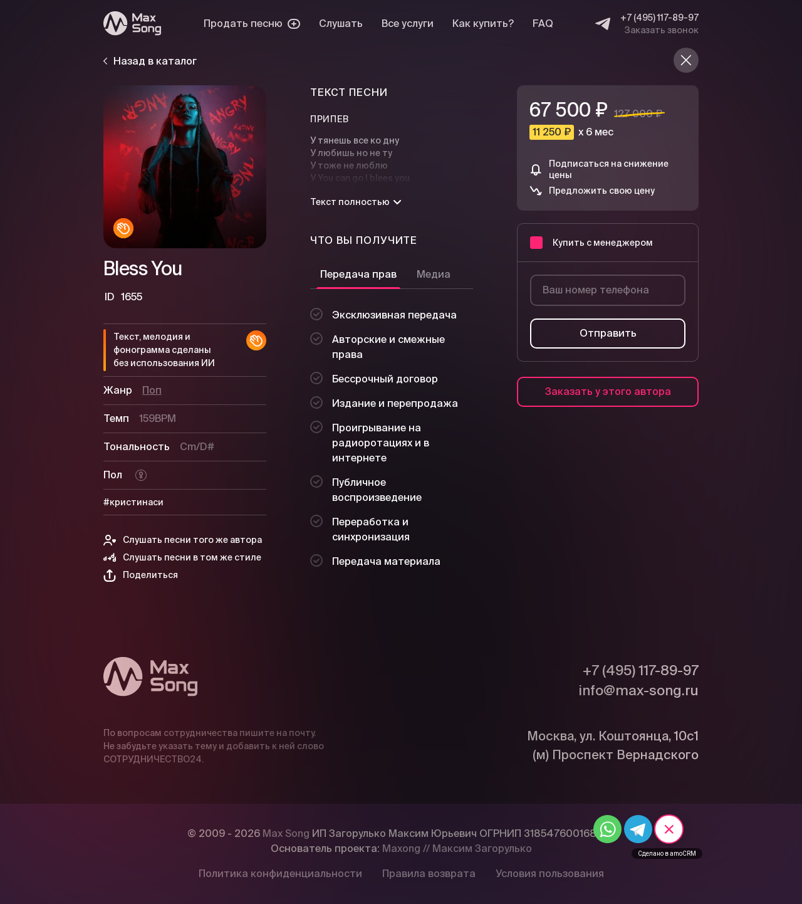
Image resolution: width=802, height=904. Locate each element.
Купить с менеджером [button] (591, 242)
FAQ (543, 23)
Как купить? (483, 23)
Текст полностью (355, 202)
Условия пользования (550, 874)
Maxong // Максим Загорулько (457, 848)
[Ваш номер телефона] (607, 290)
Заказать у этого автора (608, 391)
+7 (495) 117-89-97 (659, 18)
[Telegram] (602, 23)
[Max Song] (132, 23)
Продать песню (252, 23)
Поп (152, 390)
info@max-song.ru (638, 690)
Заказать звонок (662, 30)
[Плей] (184, 166)
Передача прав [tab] (358, 274)
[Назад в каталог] (686, 60)
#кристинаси (133, 502)
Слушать (341, 23)
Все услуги (408, 23)
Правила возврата (429, 874)
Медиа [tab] (433, 274)
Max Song (286, 833)
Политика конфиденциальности (280, 874)
